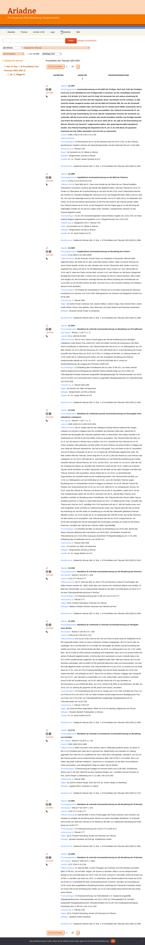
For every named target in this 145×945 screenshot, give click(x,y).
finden (71, 41)
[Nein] (142, 941)
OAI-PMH (49, 93)
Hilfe (78, 32)
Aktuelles (11, 32)
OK (113, 941)
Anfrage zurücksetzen (87, 41)
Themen (24, 32)
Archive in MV (39, 32)
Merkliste (65, 32)
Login (52, 32)
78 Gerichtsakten (55, 66)
